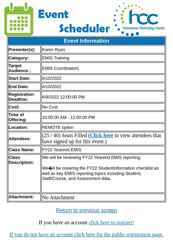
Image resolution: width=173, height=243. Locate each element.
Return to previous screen (86, 210)
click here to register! (111, 222)
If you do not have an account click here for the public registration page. (86, 234)
